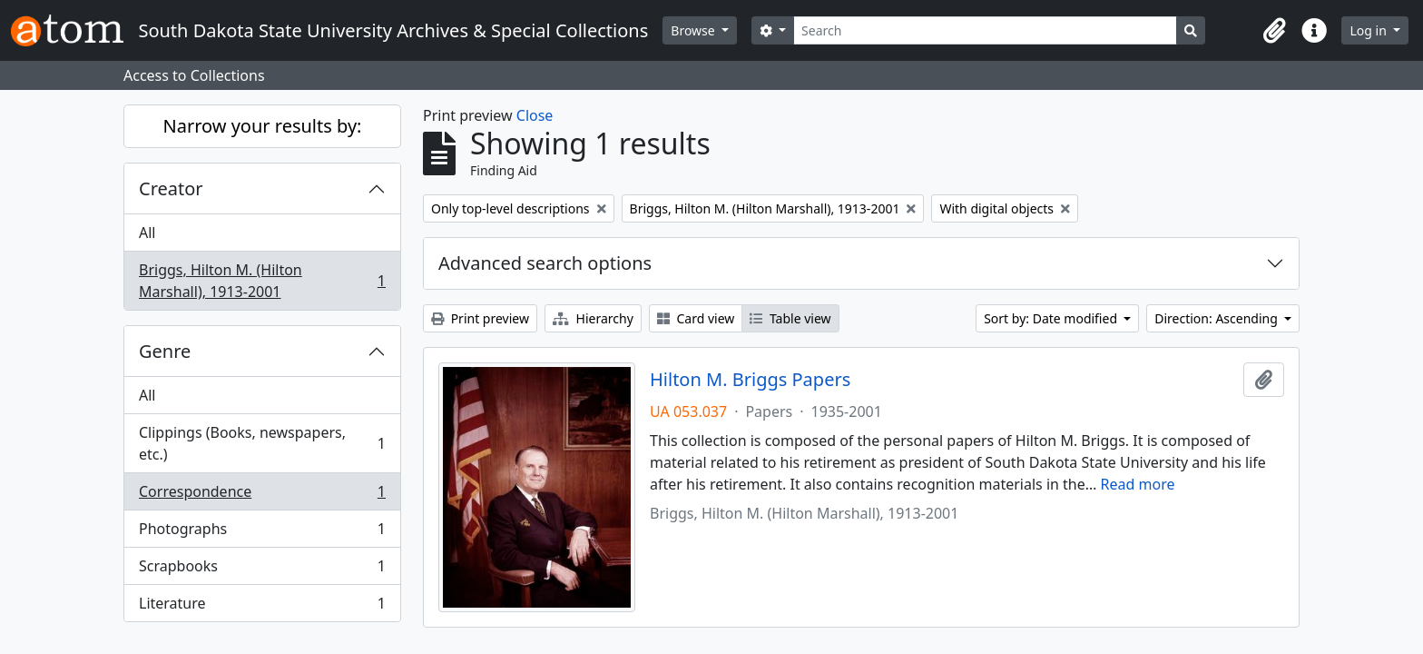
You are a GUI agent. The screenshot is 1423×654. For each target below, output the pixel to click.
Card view (695, 318)
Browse (694, 30)
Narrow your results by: (262, 126)
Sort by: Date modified (1052, 318)
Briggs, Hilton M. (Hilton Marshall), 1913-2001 (262, 281)
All (147, 233)
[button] (1274, 31)
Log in (1369, 30)
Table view (790, 318)
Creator (171, 188)
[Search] (985, 30)
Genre (165, 351)
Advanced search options (545, 263)
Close (535, 115)
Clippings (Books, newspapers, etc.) (262, 443)
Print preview (480, 318)
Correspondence (262, 495)
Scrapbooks (262, 570)
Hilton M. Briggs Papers (750, 380)
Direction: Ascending (1217, 318)
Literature (262, 606)
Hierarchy (593, 318)
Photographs (262, 533)
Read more (1138, 484)
